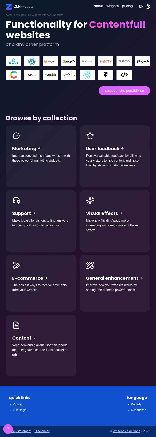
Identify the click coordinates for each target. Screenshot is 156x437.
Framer (105, 75)
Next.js (68, 75)
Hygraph (142, 61)
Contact (18, 404)
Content (41, 345)
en (141, 6)
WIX (32, 75)
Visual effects (115, 221)
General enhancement (115, 283)
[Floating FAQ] (8, 429)
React (87, 75)
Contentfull (13, 75)
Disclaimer (42, 431)
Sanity (105, 61)
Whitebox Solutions (126, 431)
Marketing (41, 156)
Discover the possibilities (124, 90)
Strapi (124, 61)
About (98, 6)
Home (9, 14)
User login (19, 410)
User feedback (115, 156)
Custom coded (124, 75)
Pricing (127, 6)
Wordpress (32, 61)
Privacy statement (18, 431)
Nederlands (138, 410)
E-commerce (41, 283)
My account (147, 6)
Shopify (68, 61)
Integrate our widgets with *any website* (39, 14)
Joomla (87, 61)
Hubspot (50, 75)
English (136, 404)
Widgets (112, 6)
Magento (50, 61)
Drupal (13, 61)
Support (41, 221)
